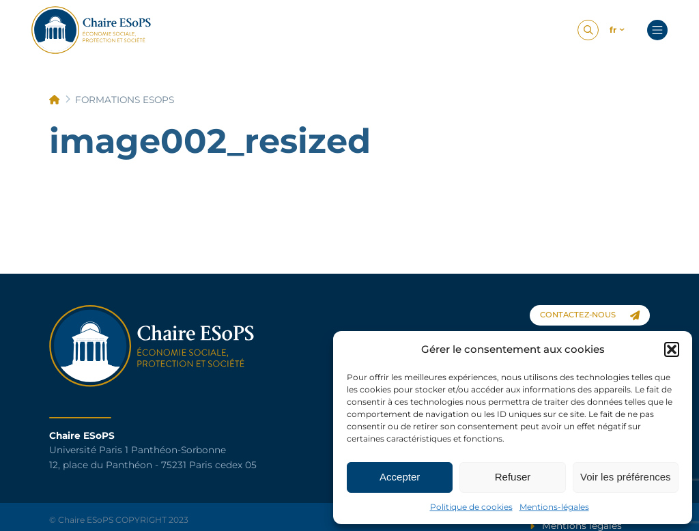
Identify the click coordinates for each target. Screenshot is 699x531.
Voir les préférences (625, 477)
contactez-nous (590, 315)
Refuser (513, 477)
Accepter (400, 477)
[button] (672, 349)
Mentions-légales (554, 507)
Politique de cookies (471, 507)
